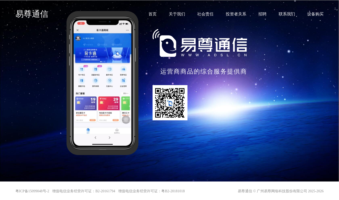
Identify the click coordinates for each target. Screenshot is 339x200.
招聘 (262, 14)
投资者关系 (236, 14)
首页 (152, 14)
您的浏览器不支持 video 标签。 (102, 29)
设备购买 (315, 14)
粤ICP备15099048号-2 (32, 191)
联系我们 (287, 14)
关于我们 (177, 14)
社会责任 (205, 14)
